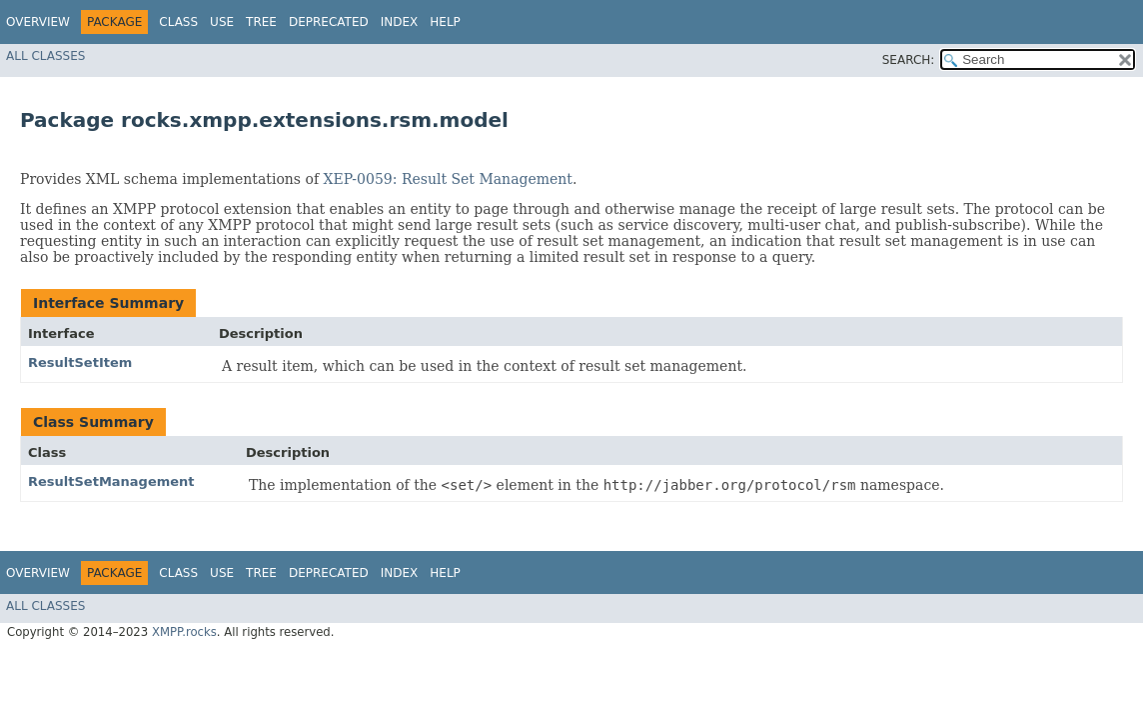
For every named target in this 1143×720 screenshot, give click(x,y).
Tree (261, 22)
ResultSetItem (80, 362)
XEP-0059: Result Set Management (448, 179)
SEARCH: (908, 60)
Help (445, 22)
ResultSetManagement (111, 481)
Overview (38, 22)
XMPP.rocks (184, 632)
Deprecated (329, 22)
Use (222, 22)
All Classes (45, 56)
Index (400, 22)
